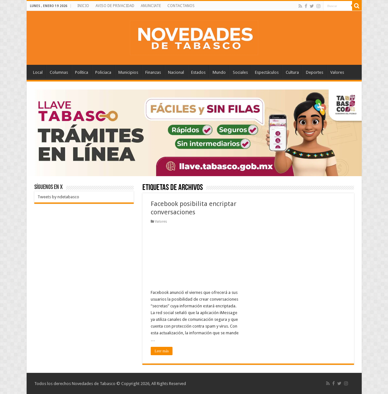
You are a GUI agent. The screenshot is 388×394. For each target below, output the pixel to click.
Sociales (240, 72)
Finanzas (153, 72)
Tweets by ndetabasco (58, 196)
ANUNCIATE (151, 6)
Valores (337, 72)
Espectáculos (267, 72)
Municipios (128, 72)
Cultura (292, 72)
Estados (198, 72)
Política (81, 72)
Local (38, 72)
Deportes (314, 72)
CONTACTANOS (181, 6)
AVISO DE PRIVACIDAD (115, 6)
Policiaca (103, 72)
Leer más (162, 351)
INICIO (83, 6)
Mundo (219, 72)
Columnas (59, 72)
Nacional (176, 72)
